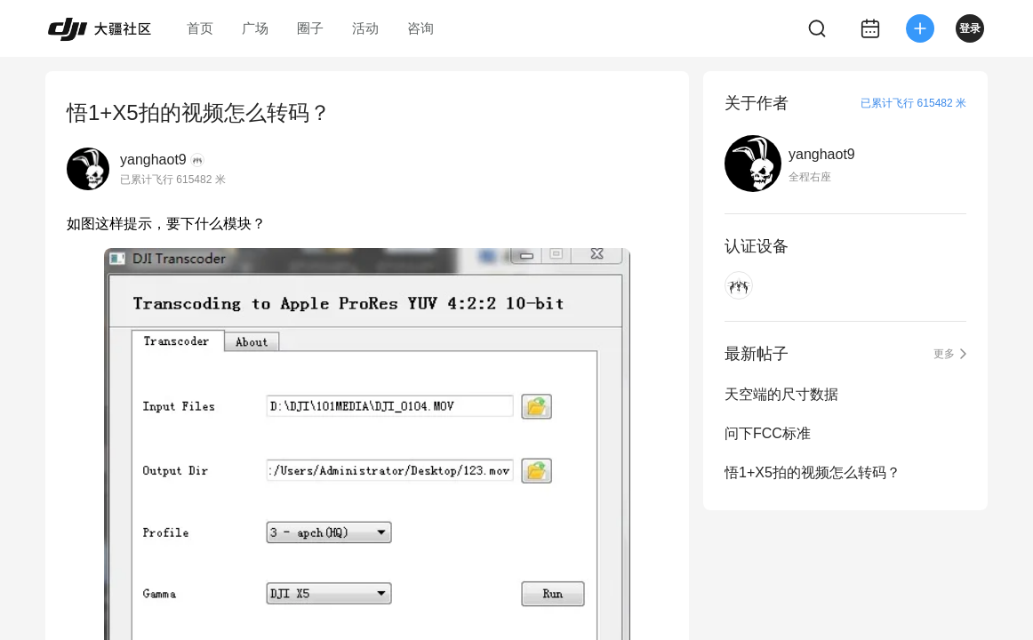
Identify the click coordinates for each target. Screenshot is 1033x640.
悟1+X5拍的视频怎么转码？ (813, 472)
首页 (200, 28)
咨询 (420, 28)
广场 (255, 28)
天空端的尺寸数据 (781, 394)
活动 (365, 28)
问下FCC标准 (768, 433)
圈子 (310, 28)
